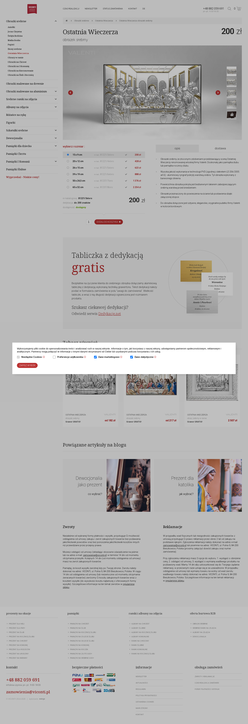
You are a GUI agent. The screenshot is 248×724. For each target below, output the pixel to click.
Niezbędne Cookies (33, 357)
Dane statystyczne (146, 357)
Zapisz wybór (27, 365)
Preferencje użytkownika (72, 357)
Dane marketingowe (111, 357)
